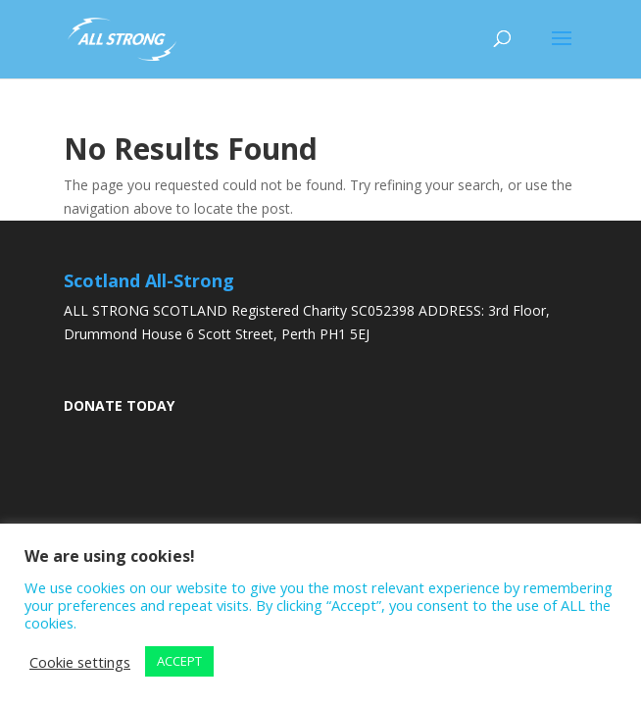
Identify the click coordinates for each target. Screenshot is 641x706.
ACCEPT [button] (179, 661)
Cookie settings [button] (79, 662)
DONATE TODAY (119, 405)
